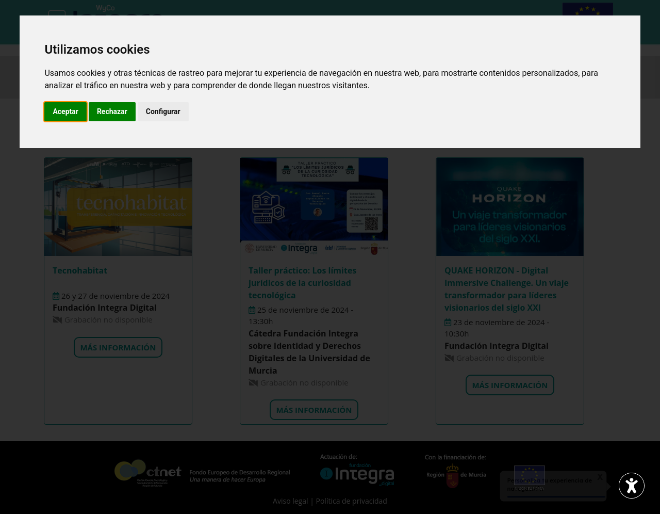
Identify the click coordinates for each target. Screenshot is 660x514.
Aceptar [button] (65, 111)
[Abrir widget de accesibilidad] (632, 486)
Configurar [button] (163, 111)
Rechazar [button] (112, 111)
